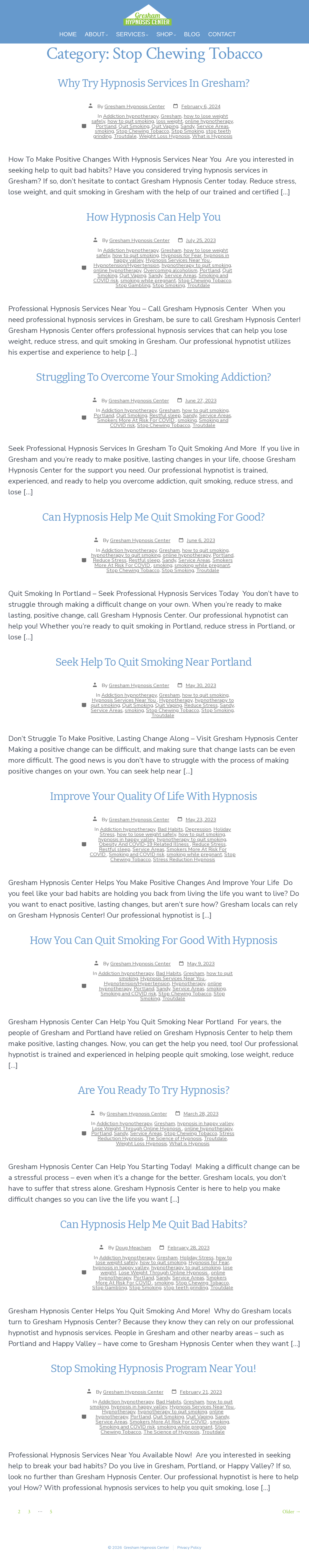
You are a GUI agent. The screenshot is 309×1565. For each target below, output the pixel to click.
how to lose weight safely (146, 834)
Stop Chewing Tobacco (142, 131)
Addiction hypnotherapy (131, 116)
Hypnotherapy (176, 700)
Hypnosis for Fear (181, 255)
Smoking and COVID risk (136, 854)
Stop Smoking (187, 131)
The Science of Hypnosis (174, 1138)
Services (132, 34)
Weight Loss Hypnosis (164, 136)
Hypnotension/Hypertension (126, 265)
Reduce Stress (109, 560)
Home (68, 34)
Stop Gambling (133, 285)
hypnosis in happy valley (126, 839)
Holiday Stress (197, 1257)
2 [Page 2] (19, 1511)
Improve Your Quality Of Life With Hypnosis (154, 796)
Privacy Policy (189, 1547)
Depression (198, 829)
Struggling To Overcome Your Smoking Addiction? (154, 377)
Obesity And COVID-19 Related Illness (144, 844)
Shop (166, 34)
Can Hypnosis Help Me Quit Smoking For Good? (154, 517)
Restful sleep (165, 415)
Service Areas (213, 126)
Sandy (188, 126)
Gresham (171, 116)
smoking (104, 131)
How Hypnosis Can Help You (154, 217)
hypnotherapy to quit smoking (196, 265)
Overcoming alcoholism (170, 270)
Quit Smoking (134, 126)
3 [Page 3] (29, 1511)
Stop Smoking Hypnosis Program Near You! (154, 1368)
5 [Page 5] (51, 1511)
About (96, 34)
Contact (222, 34)
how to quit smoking (130, 121)
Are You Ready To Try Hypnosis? (154, 1090)
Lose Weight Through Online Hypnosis (137, 1128)
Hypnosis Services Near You (178, 260)
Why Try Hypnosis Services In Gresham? (154, 83)
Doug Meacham (133, 1247)
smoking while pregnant (148, 280)
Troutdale (125, 136)
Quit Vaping (165, 126)
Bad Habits (170, 829)
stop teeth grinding (186, 1287)
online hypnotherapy (209, 121)
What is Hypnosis (212, 136)
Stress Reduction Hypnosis (184, 859)
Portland (106, 126)
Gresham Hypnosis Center (135, 106)
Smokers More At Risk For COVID (136, 420)
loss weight (169, 121)
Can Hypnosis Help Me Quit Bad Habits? (154, 1224)
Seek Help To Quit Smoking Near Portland (154, 662)
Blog (192, 34)
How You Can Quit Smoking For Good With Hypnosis (155, 940)
